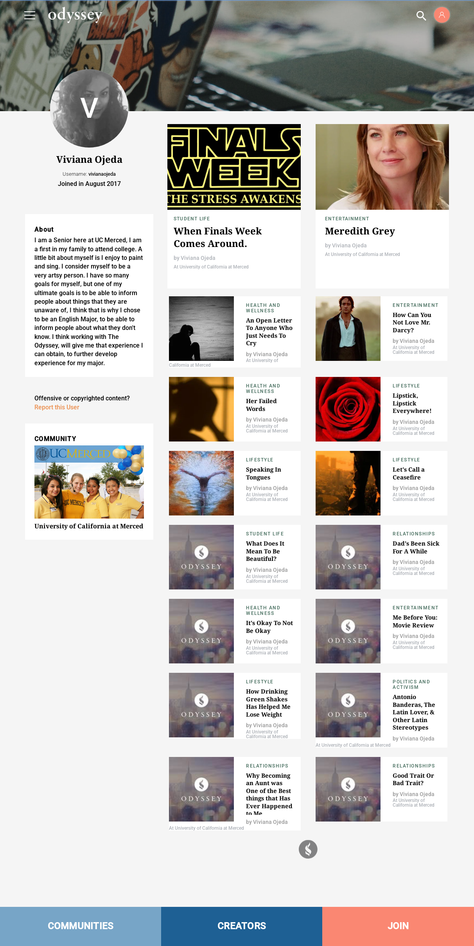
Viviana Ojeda (198, 258)
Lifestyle (406, 386)
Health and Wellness (263, 308)
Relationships (414, 534)
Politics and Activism (411, 684)
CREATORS (241, 926)
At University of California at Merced (211, 267)
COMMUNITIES (81, 926)
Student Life (192, 219)
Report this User (56, 407)
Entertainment (347, 219)
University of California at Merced (88, 526)
